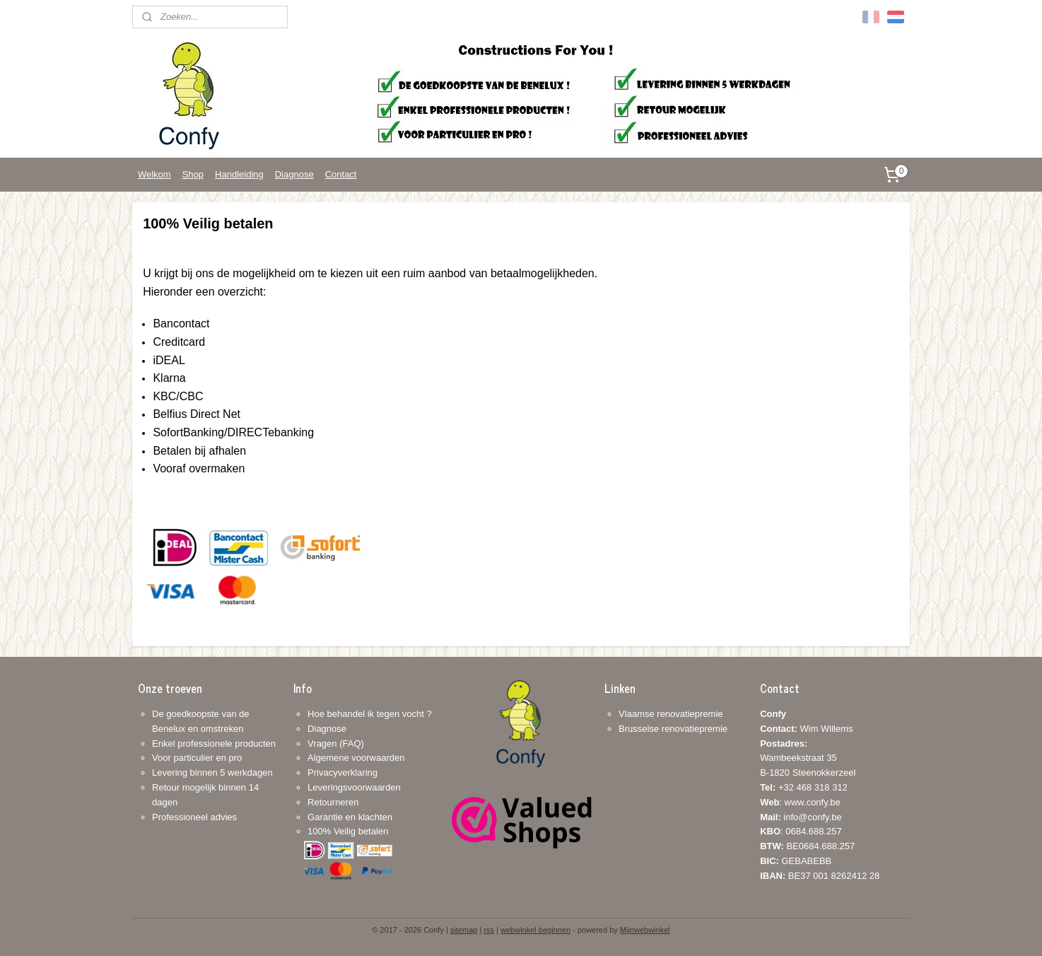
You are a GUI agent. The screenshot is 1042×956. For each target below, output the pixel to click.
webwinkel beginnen (535, 930)
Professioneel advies (194, 817)
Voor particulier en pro (197, 757)
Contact (341, 174)
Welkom (154, 174)
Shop (193, 174)
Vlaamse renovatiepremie (670, 714)
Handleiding (239, 174)
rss (489, 930)
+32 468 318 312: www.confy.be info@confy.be (804, 802)
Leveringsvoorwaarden (354, 787)
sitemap (464, 930)
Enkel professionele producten (214, 743)
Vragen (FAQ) (336, 743)
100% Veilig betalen (348, 831)
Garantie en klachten (350, 817)
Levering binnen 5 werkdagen (212, 772)
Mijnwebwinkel (645, 930)
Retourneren (333, 802)
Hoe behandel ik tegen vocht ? (370, 714)
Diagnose (294, 174)
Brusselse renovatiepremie (673, 728)
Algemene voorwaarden (356, 757)
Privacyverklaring (342, 772)
